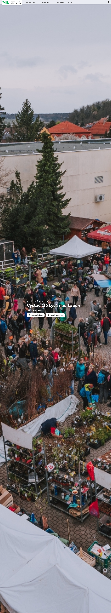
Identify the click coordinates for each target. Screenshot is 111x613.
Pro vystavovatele (59, 2)
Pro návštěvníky (44, 2)
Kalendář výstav (30, 2)
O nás (70, 2)
